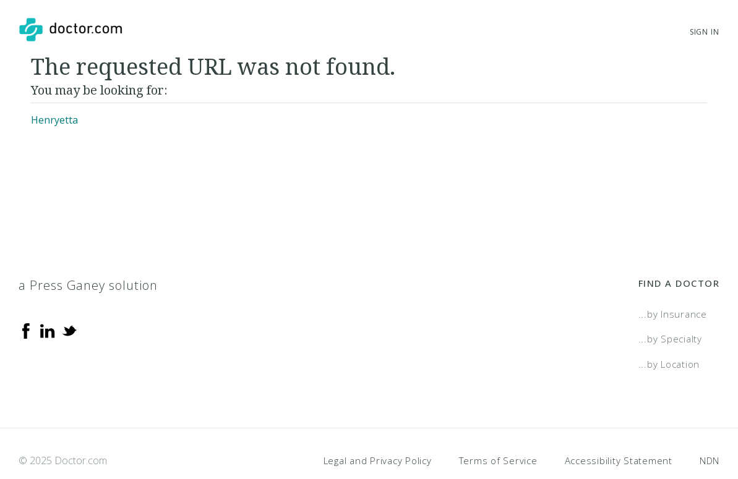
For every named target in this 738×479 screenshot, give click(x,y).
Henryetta (54, 120)
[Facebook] (26, 330)
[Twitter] (69, 330)
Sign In (704, 32)
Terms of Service (498, 460)
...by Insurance (672, 314)
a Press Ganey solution (88, 285)
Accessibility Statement (618, 460)
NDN (709, 460)
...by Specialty (670, 339)
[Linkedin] (47, 330)
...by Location (669, 364)
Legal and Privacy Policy (378, 460)
